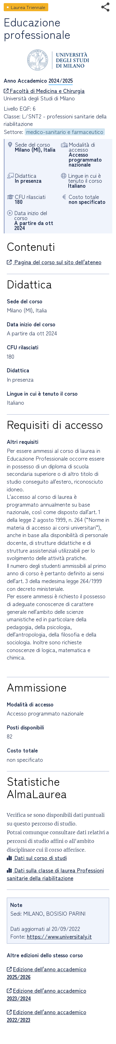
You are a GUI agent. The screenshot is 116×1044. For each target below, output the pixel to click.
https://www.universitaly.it (59, 936)
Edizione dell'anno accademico (46, 973)
